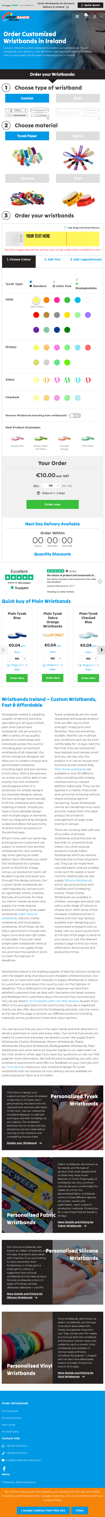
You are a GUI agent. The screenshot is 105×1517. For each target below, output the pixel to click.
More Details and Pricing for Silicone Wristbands (25, 1295)
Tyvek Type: (14, 284)
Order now (52, 504)
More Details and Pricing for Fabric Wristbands (76, 1223)
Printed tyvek (10, 1411)
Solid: (9, 299)
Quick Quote (92, 5)
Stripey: (11, 347)
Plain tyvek (8, 1424)
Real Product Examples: (23, 427)
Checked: (12, 397)
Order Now (17, 678)
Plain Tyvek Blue (17, 615)
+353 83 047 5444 (16, 1445)
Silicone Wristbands (78, 880)
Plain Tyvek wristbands (70, 769)
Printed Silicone (11, 1418)
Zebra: (10, 379)
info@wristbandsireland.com (23, 1460)
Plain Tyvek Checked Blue (88, 617)
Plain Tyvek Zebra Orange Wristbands (52, 619)
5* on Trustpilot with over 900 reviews (52, 1001)
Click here (13, 1067)
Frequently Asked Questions (19, 1482)
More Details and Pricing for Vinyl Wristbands (76, 1374)
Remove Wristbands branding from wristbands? (36, 415)
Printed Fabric (10, 1431)
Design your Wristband (22, 1143)
